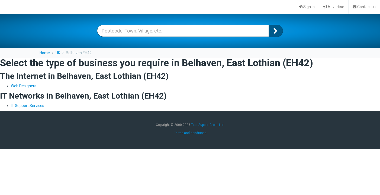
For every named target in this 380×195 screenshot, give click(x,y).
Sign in (307, 7)
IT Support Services (27, 105)
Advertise (333, 7)
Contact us (364, 7)
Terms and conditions (190, 133)
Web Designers (23, 86)
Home (45, 53)
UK (58, 53)
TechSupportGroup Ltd (207, 125)
